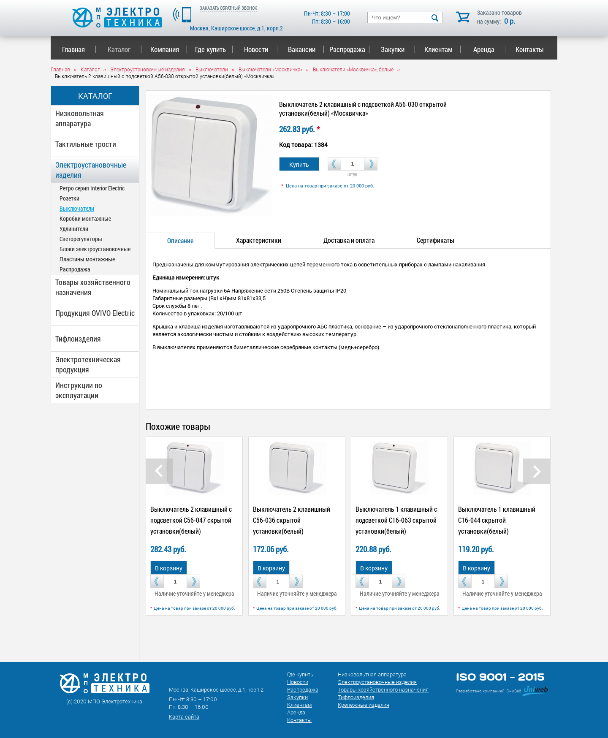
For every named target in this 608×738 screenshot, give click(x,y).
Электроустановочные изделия (90, 170)
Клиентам (442, 49)
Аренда (490, 49)
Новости (261, 49)
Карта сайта (184, 716)
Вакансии (306, 49)
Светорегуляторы (81, 239)
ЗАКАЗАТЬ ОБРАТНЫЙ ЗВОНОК (228, 8)
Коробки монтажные (85, 218)
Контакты (530, 49)
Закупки (398, 49)
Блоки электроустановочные (95, 249)
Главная (79, 49)
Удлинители (74, 229)
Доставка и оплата (349, 240)
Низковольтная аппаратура (79, 118)
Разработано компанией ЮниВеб (488, 691)
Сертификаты (435, 240)
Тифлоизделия (78, 339)
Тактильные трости (85, 144)
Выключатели (77, 208)
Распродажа (348, 49)
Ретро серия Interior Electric (92, 188)
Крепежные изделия (363, 704)
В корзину (168, 568)
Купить (299, 164)
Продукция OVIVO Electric (95, 313)
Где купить (214, 49)
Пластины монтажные (87, 259)
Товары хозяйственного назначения (92, 287)
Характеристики (258, 240)
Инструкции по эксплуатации (78, 390)
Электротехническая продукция (88, 364)
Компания (168, 49)
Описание (180, 240)
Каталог (125, 49)
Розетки (69, 198)
